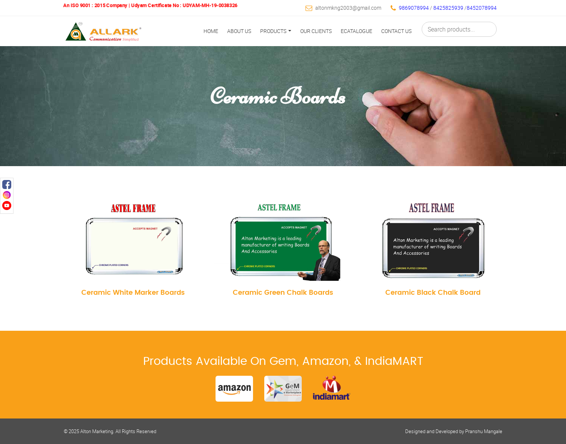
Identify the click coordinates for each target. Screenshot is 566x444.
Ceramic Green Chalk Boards (283, 292)
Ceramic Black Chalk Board (433, 292)
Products (275, 30)
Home (211, 30)
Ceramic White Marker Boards (133, 292)
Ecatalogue (356, 30)
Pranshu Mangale (483, 431)
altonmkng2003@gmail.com (348, 7)
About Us (239, 30)
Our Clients (316, 30)
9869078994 (414, 7)
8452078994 (482, 7)
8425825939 (448, 7)
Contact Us (396, 30)
